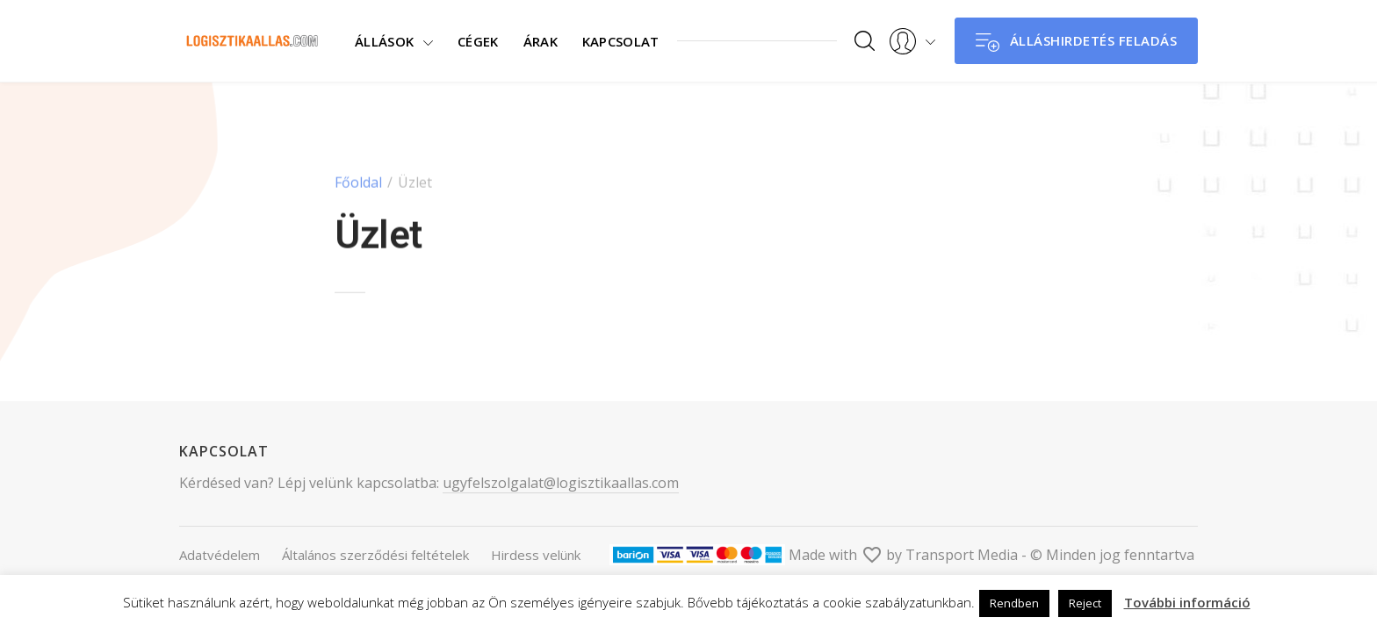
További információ (1187, 602)
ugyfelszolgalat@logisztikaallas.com (561, 482)
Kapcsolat (613, 40)
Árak (532, 40)
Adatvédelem (219, 555)
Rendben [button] (1014, 603)
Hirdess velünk (535, 555)
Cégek (470, 40)
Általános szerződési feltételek (375, 555)
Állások (384, 40)
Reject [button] (1085, 603)
